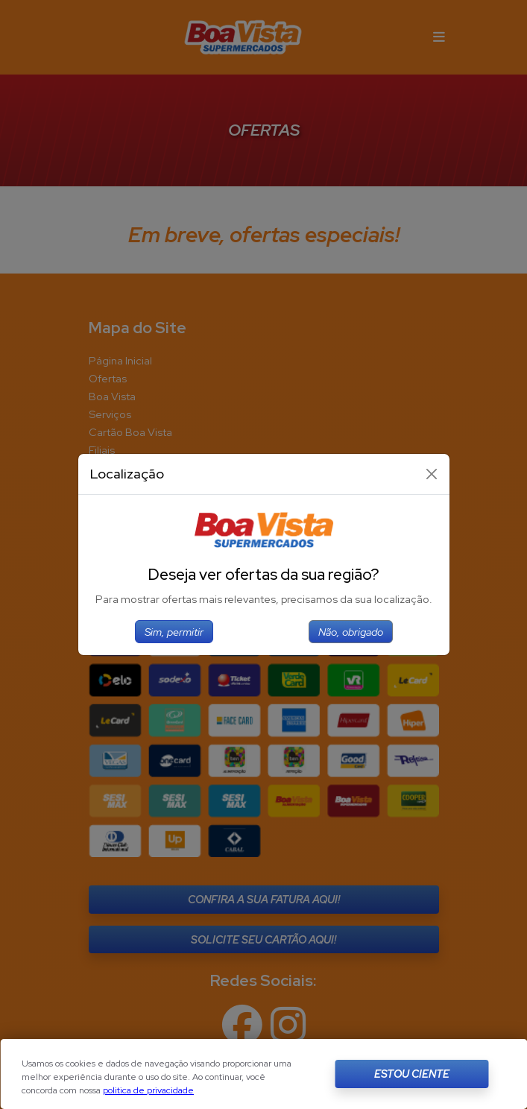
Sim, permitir (174, 632)
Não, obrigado (350, 632)
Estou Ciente (411, 1074)
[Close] (431, 474)
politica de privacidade (148, 1090)
